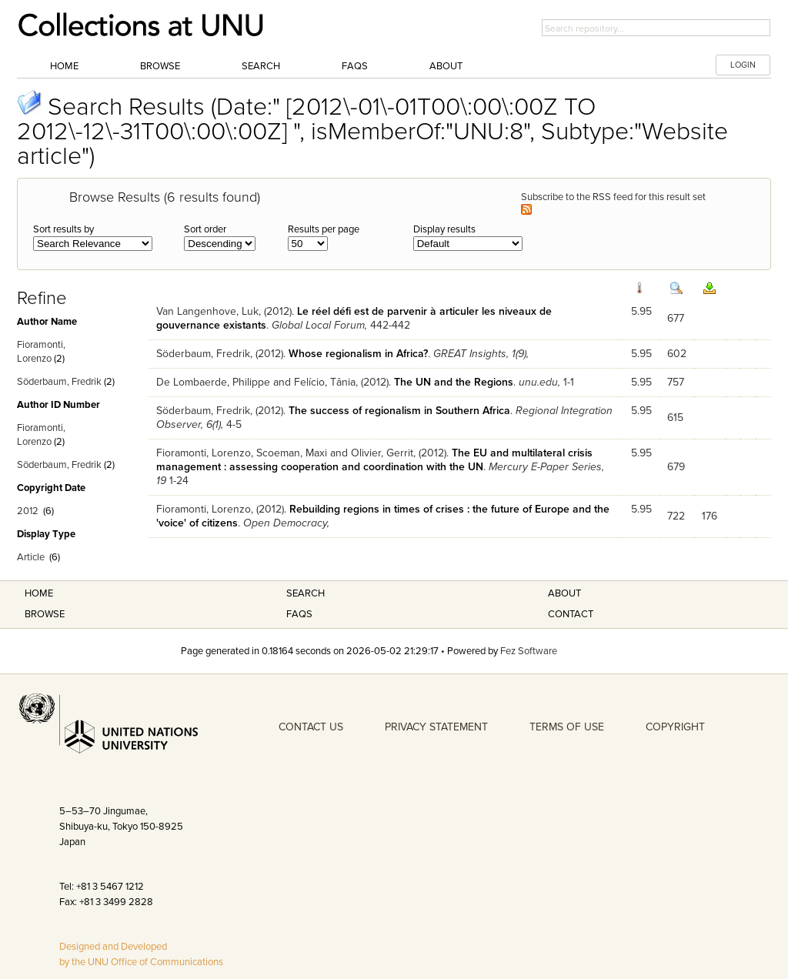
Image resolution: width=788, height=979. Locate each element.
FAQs (355, 66)
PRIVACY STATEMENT (436, 726)
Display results (444, 229)
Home (64, 66)
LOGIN (743, 65)
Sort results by (63, 229)
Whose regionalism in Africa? (358, 353)
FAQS (299, 614)
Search (261, 66)
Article (31, 557)
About (445, 66)
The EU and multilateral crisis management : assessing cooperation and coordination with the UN (374, 459)
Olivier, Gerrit (382, 452)
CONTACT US (311, 726)
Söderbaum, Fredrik (59, 382)
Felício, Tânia (325, 382)
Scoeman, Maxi (291, 452)
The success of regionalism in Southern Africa (399, 410)
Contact (570, 614)
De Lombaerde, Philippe (213, 382)
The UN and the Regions (453, 382)
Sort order (205, 229)
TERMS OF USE (566, 726)
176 (709, 516)
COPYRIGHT (675, 726)
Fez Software (528, 651)
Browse (160, 66)
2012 (27, 511)
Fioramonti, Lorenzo (203, 452)
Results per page (323, 229)
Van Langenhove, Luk (207, 311)
